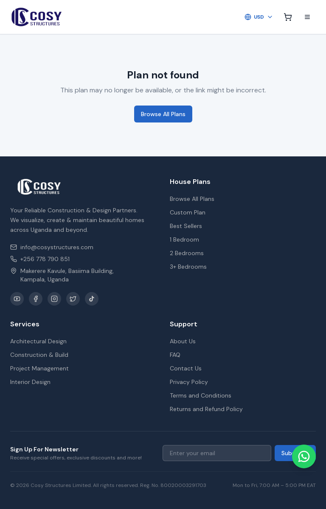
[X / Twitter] (73, 299)
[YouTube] (17, 299)
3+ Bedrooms (188, 266)
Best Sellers (186, 226)
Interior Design (30, 382)
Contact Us (186, 368)
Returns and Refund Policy (206, 409)
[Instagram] (54, 299)
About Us (183, 341)
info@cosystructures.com (51, 247)
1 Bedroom (184, 239)
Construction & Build (39, 355)
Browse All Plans (163, 114)
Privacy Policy (189, 382)
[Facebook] (35, 299)
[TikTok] (91, 299)
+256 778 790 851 (40, 259)
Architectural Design (38, 341)
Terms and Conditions (200, 395)
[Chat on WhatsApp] (304, 456)
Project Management (39, 368)
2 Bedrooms (187, 253)
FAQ (175, 355)
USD (258, 17)
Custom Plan (187, 212)
